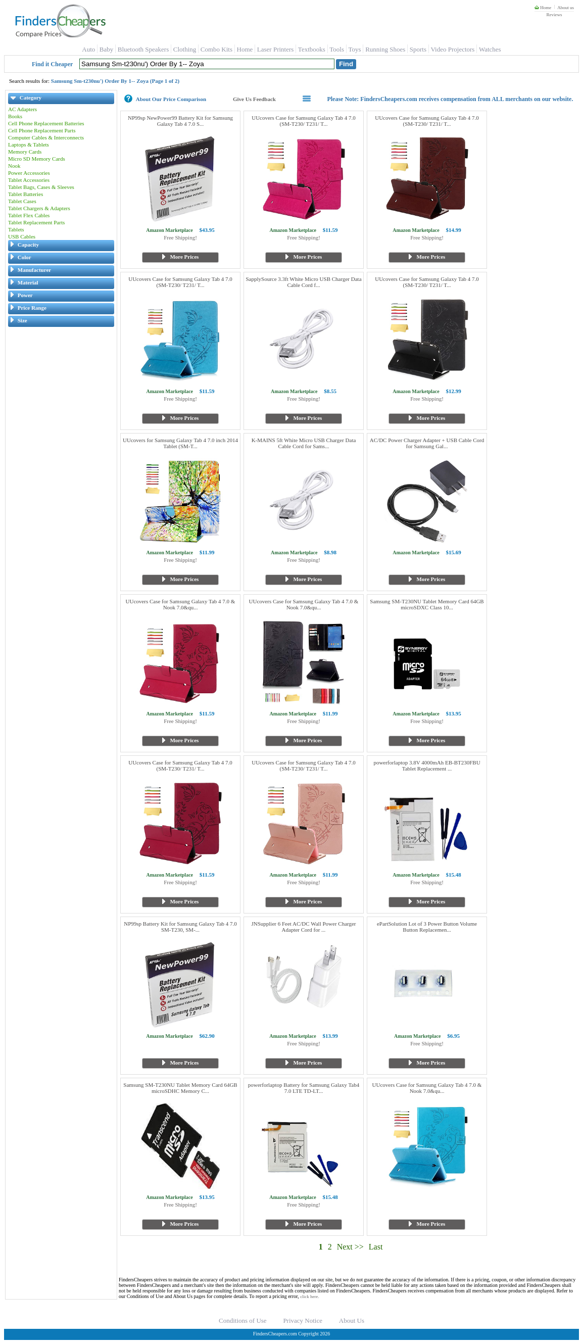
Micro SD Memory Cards (36, 159)
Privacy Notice (302, 1320)
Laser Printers (275, 49)
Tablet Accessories (29, 180)
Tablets (16, 229)
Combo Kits (216, 49)
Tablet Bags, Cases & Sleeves (41, 187)
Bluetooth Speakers (143, 49)
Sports (418, 49)
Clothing (185, 49)
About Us (351, 1320)
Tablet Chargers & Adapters (39, 208)
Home (543, 7)
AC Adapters (22, 109)
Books (15, 116)
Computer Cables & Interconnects (46, 137)
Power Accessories (29, 173)
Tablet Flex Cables (29, 215)
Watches (490, 49)
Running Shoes (385, 49)
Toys (355, 49)
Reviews (554, 14)
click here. (309, 1296)
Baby (106, 49)
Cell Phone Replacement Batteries (46, 123)
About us (565, 7)
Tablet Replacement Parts (36, 222)
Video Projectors (452, 49)
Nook (14, 166)
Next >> (350, 1246)
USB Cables (21, 236)
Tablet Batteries (25, 194)
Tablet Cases (22, 201)
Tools (336, 49)
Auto (88, 49)
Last (376, 1246)
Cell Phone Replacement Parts (42, 130)
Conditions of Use (243, 1320)
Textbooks (311, 49)
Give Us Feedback (254, 99)
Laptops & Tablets (28, 144)
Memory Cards (24, 152)
